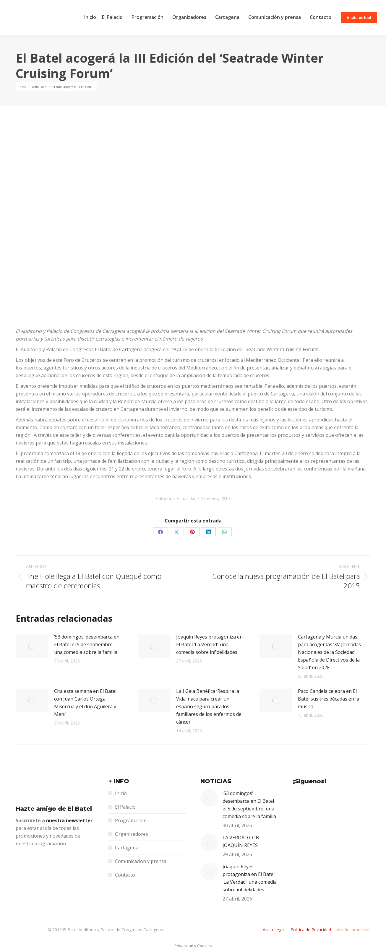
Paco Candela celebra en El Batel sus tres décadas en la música (328, 699)
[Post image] (32, 646)
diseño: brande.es (353, 929)
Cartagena (126, 847)
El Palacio (125, 807)
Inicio (121, 793)
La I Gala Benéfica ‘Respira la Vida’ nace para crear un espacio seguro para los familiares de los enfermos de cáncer (208, 706)
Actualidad (187, 498)
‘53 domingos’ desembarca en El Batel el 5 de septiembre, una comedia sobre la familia (86, 644)
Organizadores (131, 834)
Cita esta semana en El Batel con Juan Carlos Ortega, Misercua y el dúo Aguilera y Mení (85, 702)
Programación (131, 820)
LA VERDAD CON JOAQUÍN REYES (241, 841)
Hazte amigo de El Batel (54, 808)
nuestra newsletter (69, 820)
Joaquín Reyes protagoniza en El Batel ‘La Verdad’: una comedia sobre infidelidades (209, 644)
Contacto (125, 875)
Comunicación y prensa (140, 861)
